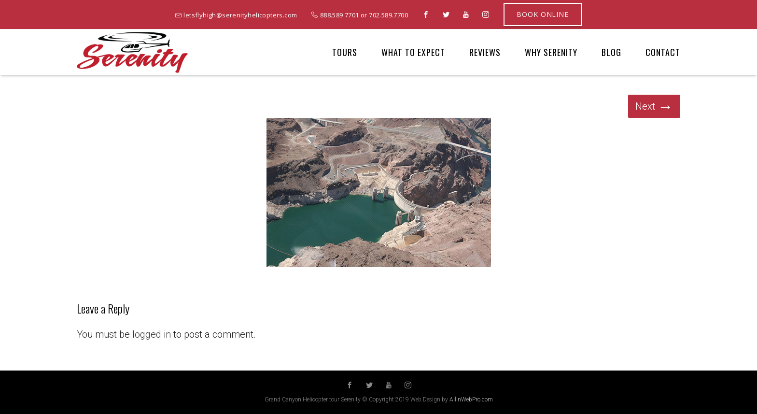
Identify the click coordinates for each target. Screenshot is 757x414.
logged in (151, 334)
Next (654, 106)
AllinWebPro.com (471, 399)
